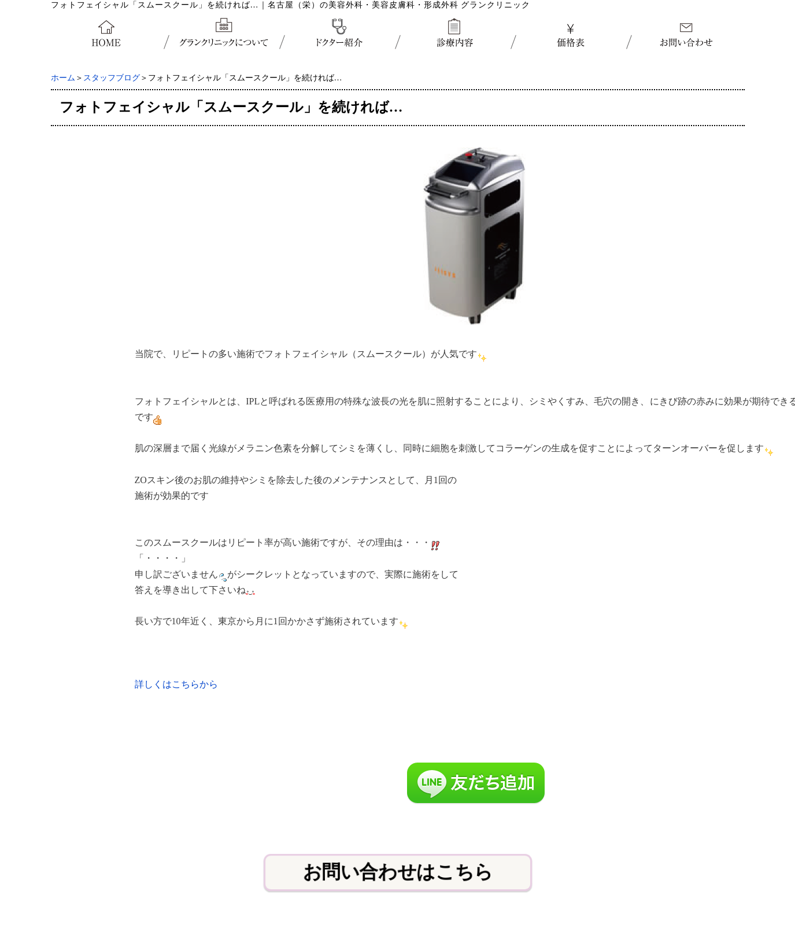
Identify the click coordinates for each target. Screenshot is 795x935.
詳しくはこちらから (176, 684)
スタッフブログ (111, 77)
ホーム (63, 77)
